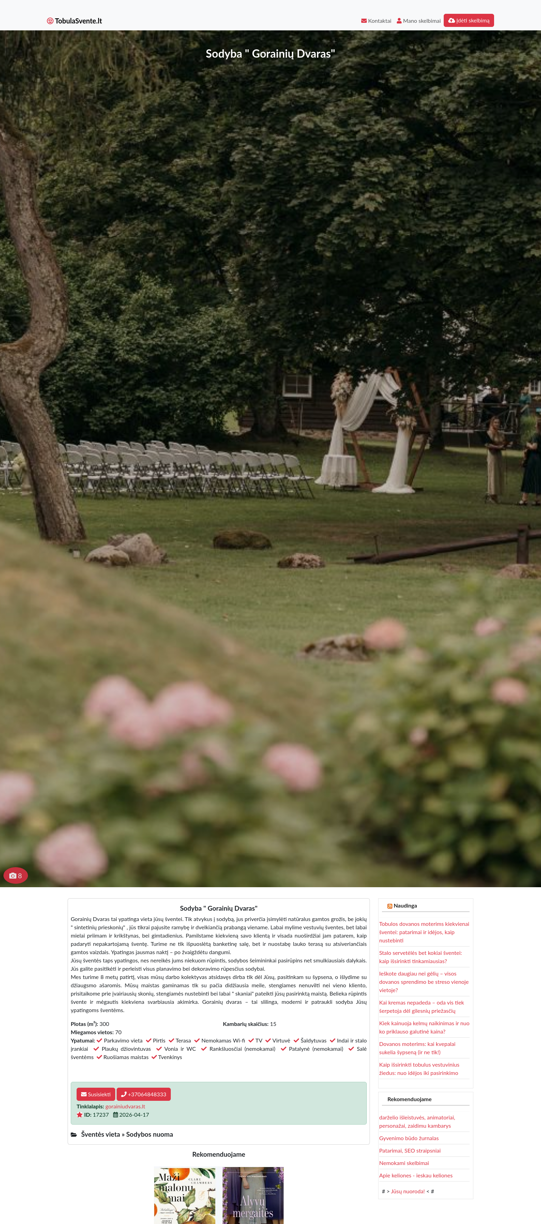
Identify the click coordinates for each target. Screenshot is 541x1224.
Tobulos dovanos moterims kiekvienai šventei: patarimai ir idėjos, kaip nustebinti (424, 931)
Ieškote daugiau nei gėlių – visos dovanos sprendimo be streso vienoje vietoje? (424, 981)
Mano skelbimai (419, 20)
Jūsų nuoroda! (408, 1191)
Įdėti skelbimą (469, 20)
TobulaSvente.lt (74, 21)
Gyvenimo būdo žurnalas (409, 1138)
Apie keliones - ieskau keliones (416, 1175)
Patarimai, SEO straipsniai (410, 1150)
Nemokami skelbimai (404, 1162)
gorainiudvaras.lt (125, 1106)
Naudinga (405, 905)
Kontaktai (376, 20)
